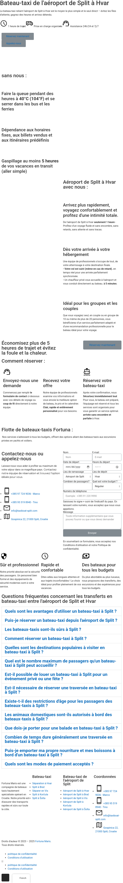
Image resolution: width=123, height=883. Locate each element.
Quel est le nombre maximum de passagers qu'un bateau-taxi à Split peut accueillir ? (60, 663)
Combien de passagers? (76, 481)
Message (68, 512)
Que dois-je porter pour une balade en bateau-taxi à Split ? (61, 728)
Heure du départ (101, 462)
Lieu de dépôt (99, 472)
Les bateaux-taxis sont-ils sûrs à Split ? (43, 629)
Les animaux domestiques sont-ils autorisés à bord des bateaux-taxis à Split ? (58, 717)
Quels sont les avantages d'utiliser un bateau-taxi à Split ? (61, 611)
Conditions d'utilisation (20, 857)
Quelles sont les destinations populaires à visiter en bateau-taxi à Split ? (55, 649)
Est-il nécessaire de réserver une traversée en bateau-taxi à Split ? (61, 690)
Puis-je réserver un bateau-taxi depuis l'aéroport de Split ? (61, 620)
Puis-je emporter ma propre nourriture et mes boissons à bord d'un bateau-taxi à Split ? (60, 752)
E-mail (95, 452)
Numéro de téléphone (75, 491)
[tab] (61, 611)
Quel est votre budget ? (104, 481)
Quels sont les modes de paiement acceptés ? (49, 763)
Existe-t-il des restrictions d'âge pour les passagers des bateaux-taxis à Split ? (58, 703)
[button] (18, 36)
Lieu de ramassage (73, 472)
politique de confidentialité (22, 853)
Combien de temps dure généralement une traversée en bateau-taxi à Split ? (58, 739)
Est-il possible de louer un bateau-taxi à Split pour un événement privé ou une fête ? (56, 676)
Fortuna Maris (42, 841)
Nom (66, 452)
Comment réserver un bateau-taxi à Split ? (46, 638)
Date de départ (71, 462)
